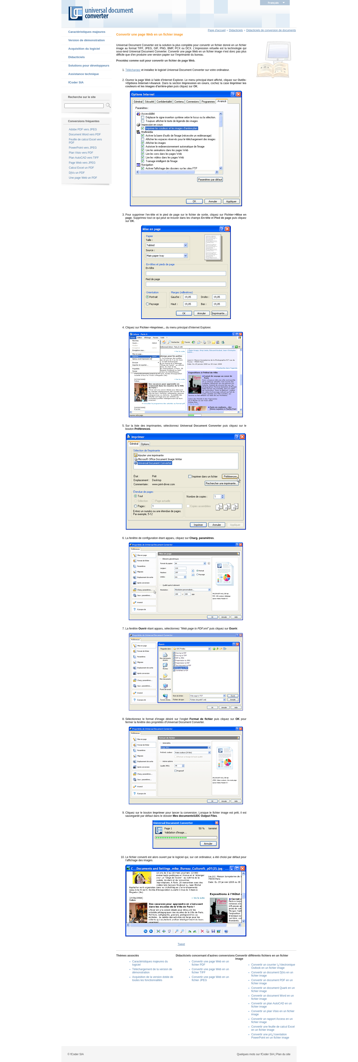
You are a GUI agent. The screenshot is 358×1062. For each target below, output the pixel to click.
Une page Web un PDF (83, 177)
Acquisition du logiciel (80, 49)
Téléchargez (132, 70)
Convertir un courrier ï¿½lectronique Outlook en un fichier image (273, 966)
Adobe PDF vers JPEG (83, 129)
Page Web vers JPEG (82, 162)
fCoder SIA (72, 83)
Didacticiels (73, 57)
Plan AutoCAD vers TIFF (84, 157)
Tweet (181, 944)
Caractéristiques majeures (83, 32)
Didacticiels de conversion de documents (271, 30)
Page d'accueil (217, 30)
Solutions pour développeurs (85, 66)
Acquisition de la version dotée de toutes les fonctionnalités (152, 978)
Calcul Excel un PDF (81, 167)
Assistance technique (80, 74)
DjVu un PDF (77, 172)
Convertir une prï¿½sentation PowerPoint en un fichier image (270, 1036)
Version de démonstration (83, 40)
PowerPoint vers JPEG (83, 147)
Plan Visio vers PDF (81, 152)
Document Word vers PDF (85, 134)
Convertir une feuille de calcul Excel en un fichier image (273, 1028)
